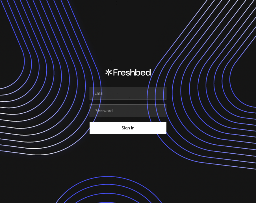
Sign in (128, 127)
